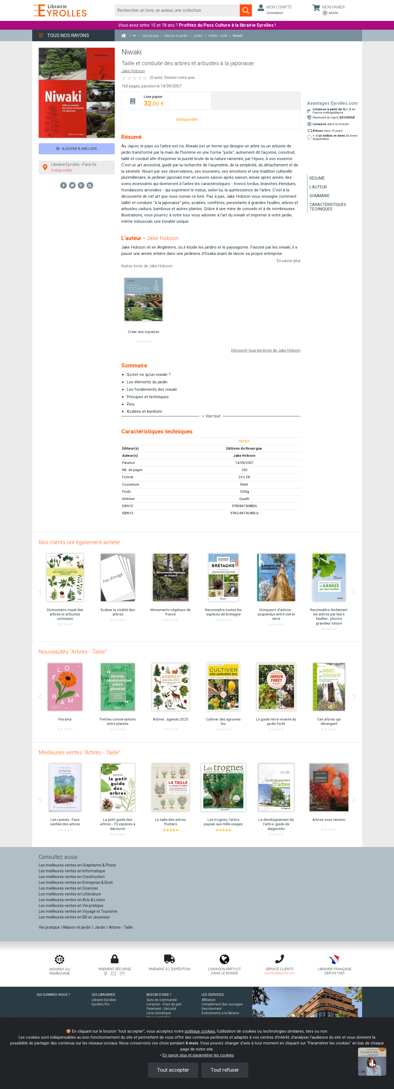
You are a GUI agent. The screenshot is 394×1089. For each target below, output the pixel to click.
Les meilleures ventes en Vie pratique (71, 905)
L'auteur (318, 187)
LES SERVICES (213, 995)
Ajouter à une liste (76, 149)
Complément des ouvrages (222, 1004)
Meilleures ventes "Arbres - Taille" (79, 752)
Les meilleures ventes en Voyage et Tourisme (78, 911)
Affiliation (209, 1000)
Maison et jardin (77, 927)
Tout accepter (173, 1070)
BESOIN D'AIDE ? (159, 995)
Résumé (317, 178)
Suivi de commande (162, 1000)
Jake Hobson (133, 71)
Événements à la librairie (220, 1013)
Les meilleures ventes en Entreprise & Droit (76, 882)
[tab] (166, 100)
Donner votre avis (179, 77)
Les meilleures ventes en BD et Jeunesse (74, 917)
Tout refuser (225, 1070)
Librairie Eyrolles (104, 1000)
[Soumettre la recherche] (246, 10)
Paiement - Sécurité (161, 1009)
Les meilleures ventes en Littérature (70, 894)
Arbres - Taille (121, 927)
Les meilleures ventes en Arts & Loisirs (72, 900)
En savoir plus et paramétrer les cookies (198, 1055)
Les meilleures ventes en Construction (72, 877)
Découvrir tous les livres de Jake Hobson (266, 350)
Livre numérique (159, 1013)
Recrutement (212, 1009)
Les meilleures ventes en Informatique (72, 871)
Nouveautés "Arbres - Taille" (73, 651)
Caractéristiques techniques (328, 206)
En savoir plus (289, 260)
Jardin (99, 927)
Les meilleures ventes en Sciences (68, 888)
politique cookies (200, 1031)
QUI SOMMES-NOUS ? (53, 995)
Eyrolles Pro (100, 1004)
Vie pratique (49, 927)
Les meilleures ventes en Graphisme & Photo (77, 865)
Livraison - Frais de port (164, 1004)
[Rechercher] (177, 10)
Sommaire (320, 196)
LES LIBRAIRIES (103, 995)
